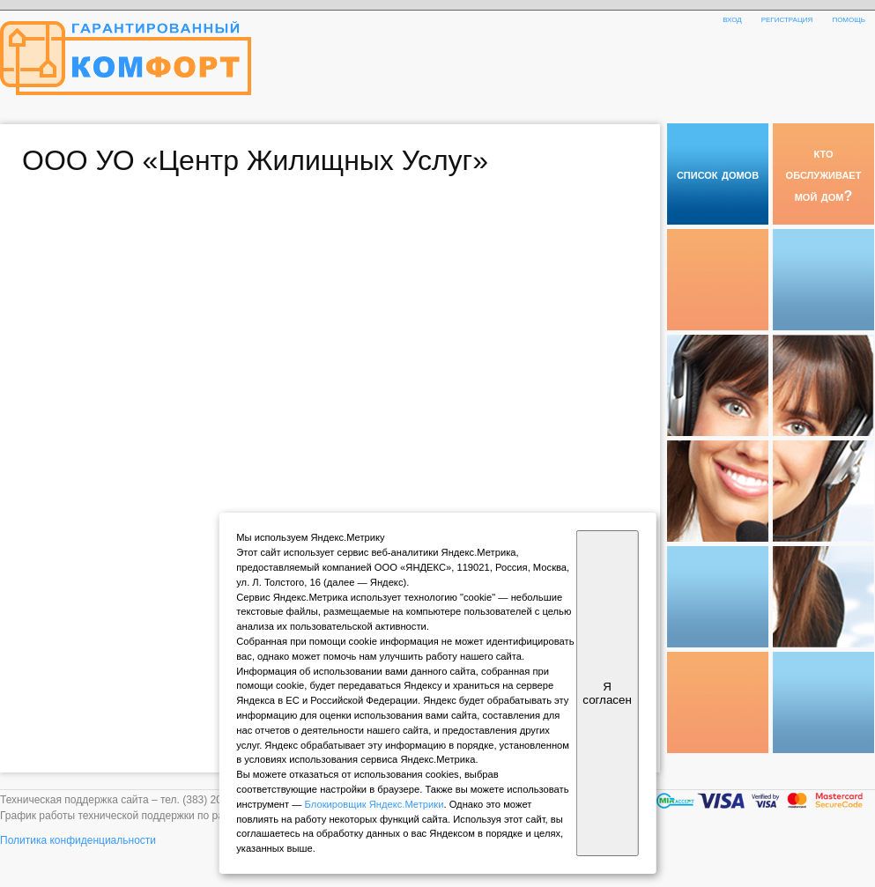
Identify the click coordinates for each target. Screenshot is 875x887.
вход (732, 18)
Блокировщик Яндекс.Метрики (374, 804)
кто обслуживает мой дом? (824, 173)
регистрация (787, 18)
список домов (718, 173)
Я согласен (606, 693)
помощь (848, 18)
